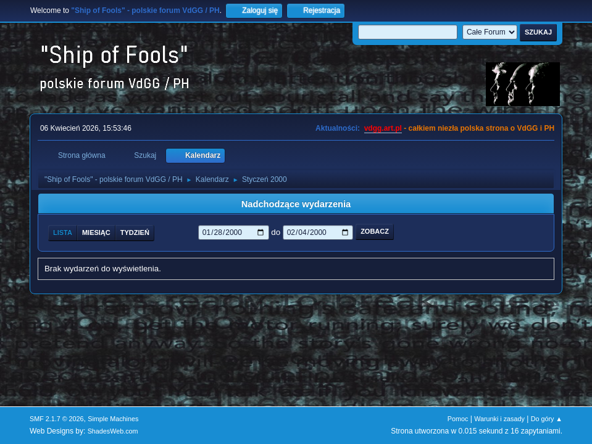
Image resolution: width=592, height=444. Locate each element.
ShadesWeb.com (113, 431)
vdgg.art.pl (383, 128)
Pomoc (458, 418)
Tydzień (134, 232)
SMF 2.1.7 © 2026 (57, 418)
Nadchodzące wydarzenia (296, 204)
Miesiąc (96, 232)
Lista (62, 232)
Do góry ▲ (546, 418)
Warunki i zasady (499, 418)
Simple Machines (113, 418)
